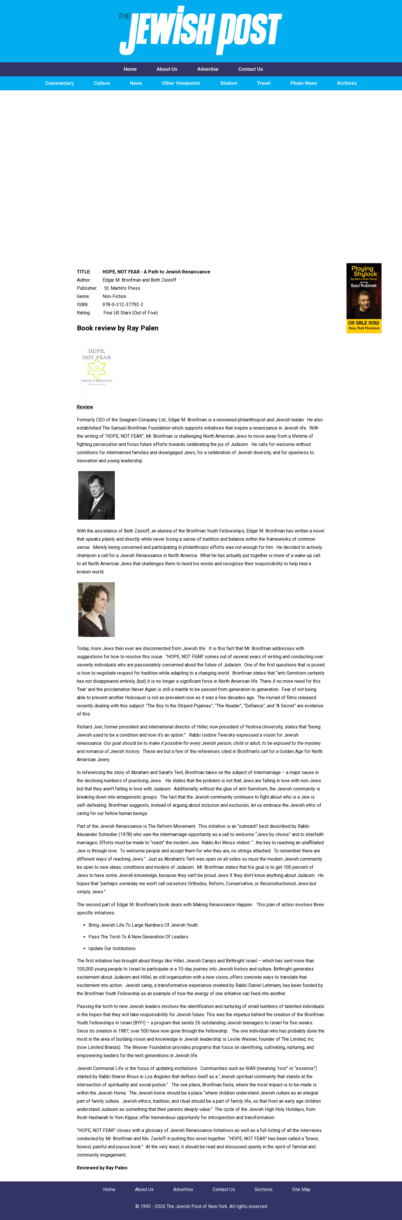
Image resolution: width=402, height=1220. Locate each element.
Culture (102, 83)
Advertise (208, 69)
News (136, 83)
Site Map (301, 1189)
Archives (347, 83)
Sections (263, 1189)
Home (130, 69)
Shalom (228, 83)
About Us (167, 69)
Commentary (59, 83)
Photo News (303, 83)
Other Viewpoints (181, 83)
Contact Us (250, 69)
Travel (264, 83)
